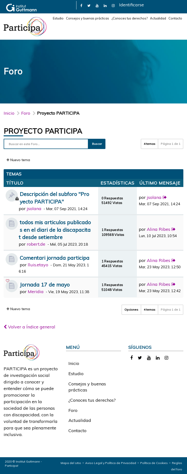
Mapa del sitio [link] (71, 463)
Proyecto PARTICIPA (43, 131)
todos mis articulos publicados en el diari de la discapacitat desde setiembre (55, 230)
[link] (81, 5)
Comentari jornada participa (54, 257)
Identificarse (131, 5)
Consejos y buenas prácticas (87, 18)
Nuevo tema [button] (18, 160)
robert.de (36, 244)
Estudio (58, 18)
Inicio (9, 113)
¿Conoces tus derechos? (130, 18)
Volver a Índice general (29, 327)
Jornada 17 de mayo (45, 284)
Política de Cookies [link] (154, 463)
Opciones (131, 309)
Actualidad (158, 18)
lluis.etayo (38, 265)
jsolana (34, 208)
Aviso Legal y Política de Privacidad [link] (110, 463)
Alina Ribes (158, 229)
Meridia (36, 291)
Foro (72, 410)
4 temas (149, 144)
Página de (170, 144)
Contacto (175, 18)
